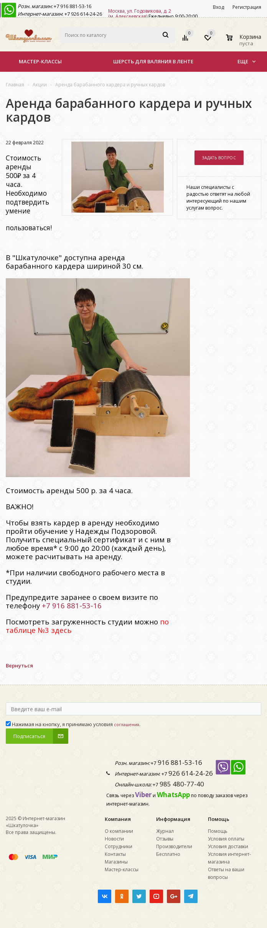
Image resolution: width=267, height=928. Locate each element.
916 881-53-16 (75, 6)
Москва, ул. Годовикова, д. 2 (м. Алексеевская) (139, 14)
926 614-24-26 (86, 13)
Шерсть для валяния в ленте (153, 61)
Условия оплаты (226, 839)
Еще (246, 61)
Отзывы (164, 839)
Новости (114, 839)
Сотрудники (118, 846)
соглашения (126, 724)
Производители (174, 846)
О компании (119, 831)
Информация (173, 819)
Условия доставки (228, 846)
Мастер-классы (40, 61)
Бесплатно (168, 854)
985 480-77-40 (181, 783)
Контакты (115, 854)
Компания (118, 819)
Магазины (116, 862)
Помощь (218, 819)
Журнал (165, 831)
